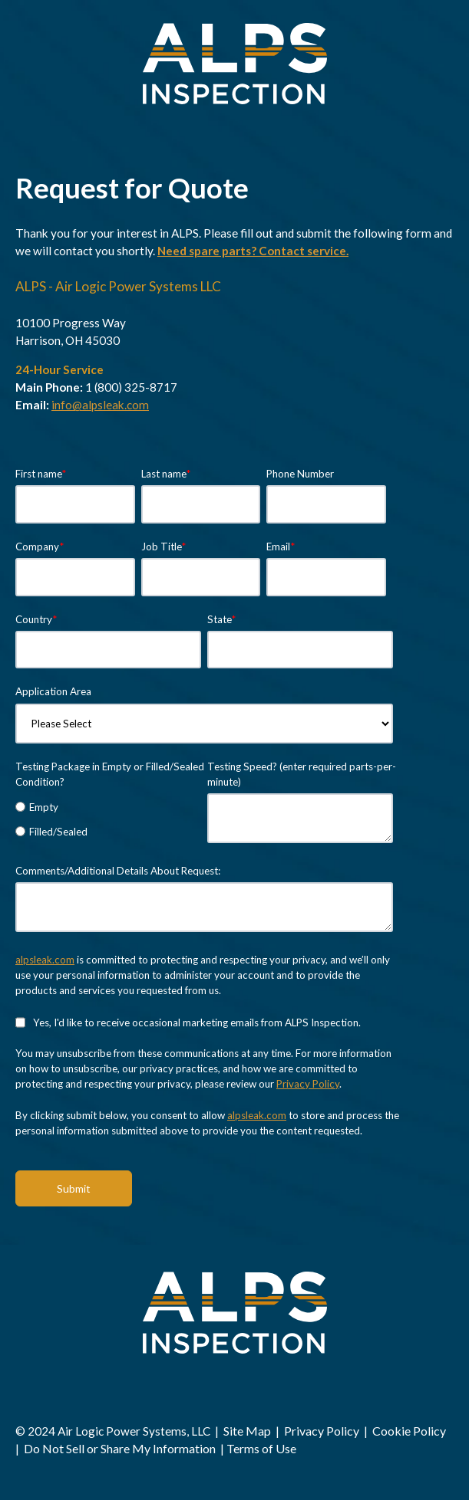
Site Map (248, 1430)
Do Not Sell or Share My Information (120, 1448)
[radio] (108, 806)
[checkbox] (108, 818)
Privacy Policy (307, 1084)
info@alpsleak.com (100, 405)
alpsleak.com (44, 960)
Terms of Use (261, 1448)
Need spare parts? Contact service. (252, 251)
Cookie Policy (409, 1430)
